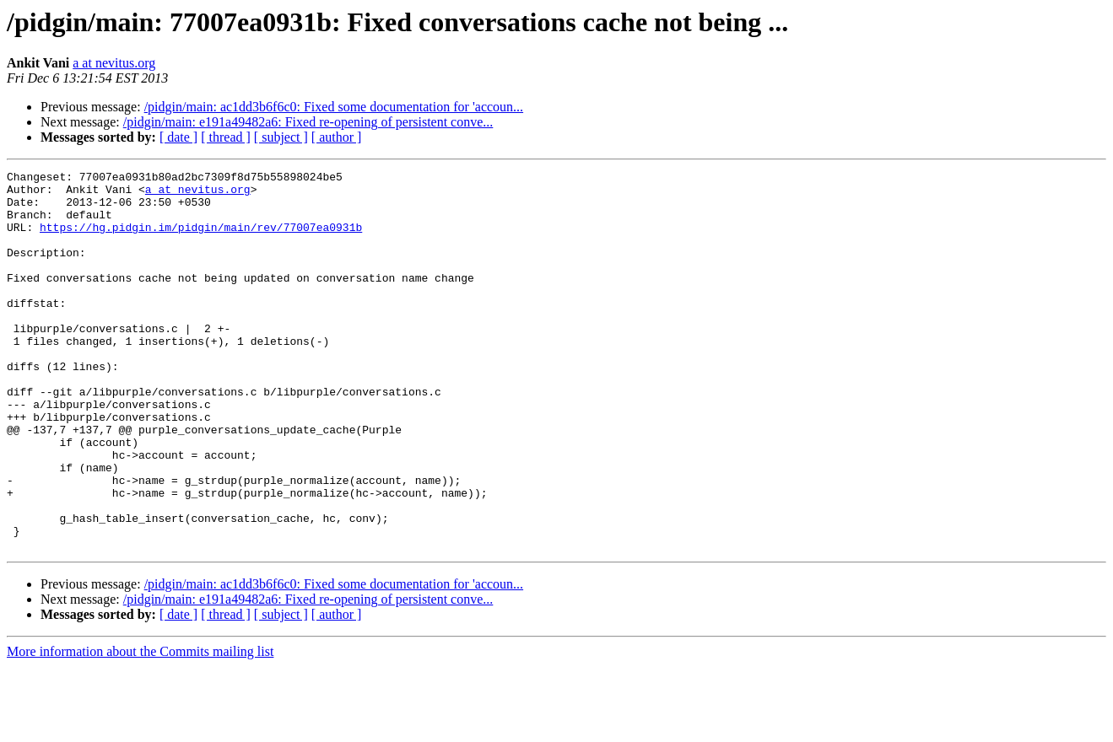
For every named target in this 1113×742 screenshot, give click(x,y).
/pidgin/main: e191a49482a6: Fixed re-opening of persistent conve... (308, 122)
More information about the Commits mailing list (140, 727)
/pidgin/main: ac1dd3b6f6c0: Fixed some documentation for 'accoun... (333, 106)
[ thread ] (226, 137)
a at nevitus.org (114, 63)
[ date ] (178, 137)
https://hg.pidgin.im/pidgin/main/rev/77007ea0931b (201, 239)
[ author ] (336, 137)
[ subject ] (281, 137)
